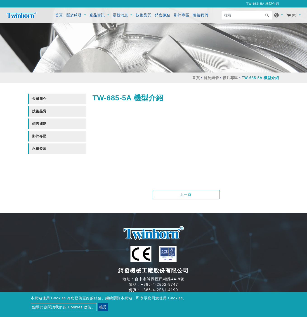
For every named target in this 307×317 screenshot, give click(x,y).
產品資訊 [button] (98, 15)
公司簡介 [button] (39, 99)
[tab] (57, 99)
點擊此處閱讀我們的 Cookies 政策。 (63, 307)
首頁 (59, 14)
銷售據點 (162, 15)
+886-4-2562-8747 (159, 284)
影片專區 (181, 15)
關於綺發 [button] (74, 15)
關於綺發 (211, 78)
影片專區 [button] (39, 136)
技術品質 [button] (39, 111)
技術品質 (143, 15)
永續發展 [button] (39, 148)
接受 (102, 307)
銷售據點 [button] (39, 124)
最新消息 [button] (121, 15)
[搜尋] (246, 15)
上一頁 (185, 194)
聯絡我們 (200, 15)
